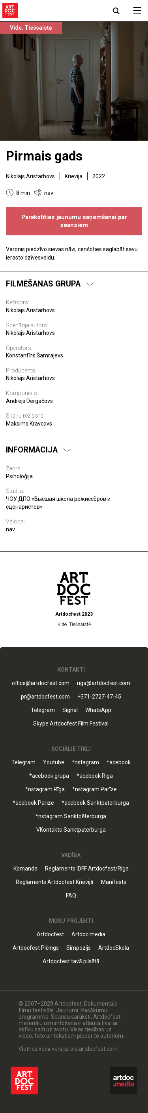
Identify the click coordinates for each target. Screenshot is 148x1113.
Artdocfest (50, 934)
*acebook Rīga (95, 776)
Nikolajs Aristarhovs (30, 176)
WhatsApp (98, 710)
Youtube (53, 763)
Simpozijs (78, 948)
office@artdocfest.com (40, 683)
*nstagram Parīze (94, 789)
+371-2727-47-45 (99, 697)
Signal (70, 710)
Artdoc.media (88, 934)
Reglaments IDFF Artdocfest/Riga (87, 869)
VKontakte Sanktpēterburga (71, 830)
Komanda (25, 869)
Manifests (113, 882)
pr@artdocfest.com (45, 697)
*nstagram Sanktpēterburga (71, 816)
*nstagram (85, 763)
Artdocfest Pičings (36, 948)
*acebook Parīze (33, 803)
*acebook (119, 763)
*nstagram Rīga (45, 789)
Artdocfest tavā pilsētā (71, 961)
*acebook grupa (49, 776)
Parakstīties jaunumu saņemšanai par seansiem (74, 221)
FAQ (71, 896)
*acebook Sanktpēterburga (95, 803)
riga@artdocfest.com (103, 683)
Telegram (43, 710)
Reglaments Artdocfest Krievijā (55, 882)
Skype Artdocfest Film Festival (71, 724)
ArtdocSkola (113, 948)
